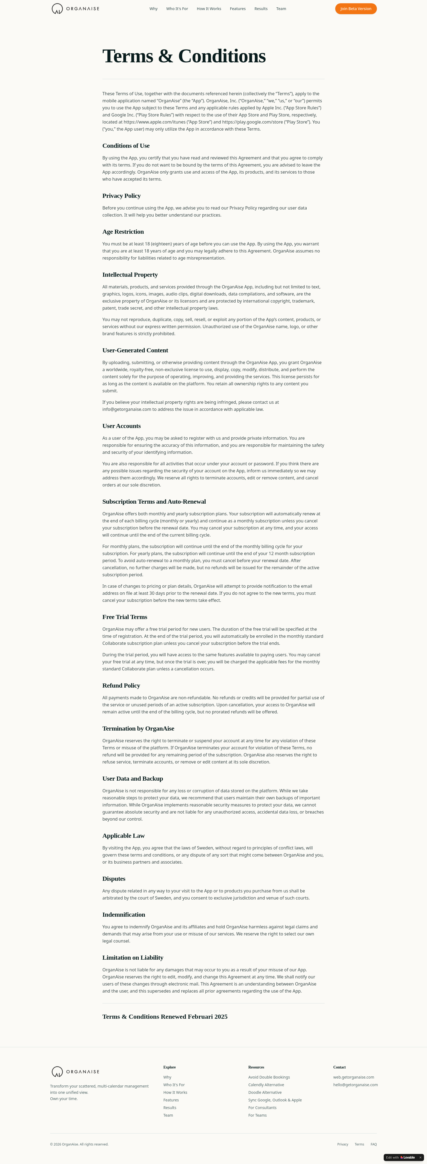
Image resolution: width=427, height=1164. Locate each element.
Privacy (342, 1144)
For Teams (257, 1115)
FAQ (374, 1144)
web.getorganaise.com (353, 1077)
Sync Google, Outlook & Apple (275, 1100)
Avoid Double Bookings (269, 1077)
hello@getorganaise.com (355, 1084)
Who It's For (177, 8)
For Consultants (262, 1107)
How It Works (209, 8)
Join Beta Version (356, 8)
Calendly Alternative (266, 1084)
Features (238, 8)
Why (153, 8)
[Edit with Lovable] (400, 1157)
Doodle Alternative (265, 1092)
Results (260, 8)
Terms (359, 1144)
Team (281, 8)
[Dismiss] (420, 1157)
